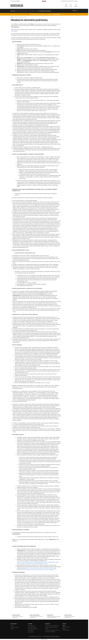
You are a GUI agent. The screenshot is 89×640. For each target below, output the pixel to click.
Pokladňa (75, 6)
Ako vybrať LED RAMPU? (15, 1)
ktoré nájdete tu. (14, 30)
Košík (71, 6)
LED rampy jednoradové (33, 628)
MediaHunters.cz (38, 635)
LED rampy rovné (31, 625)
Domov (12, 16)
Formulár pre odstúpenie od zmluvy (52, 629)
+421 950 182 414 (56, 13)
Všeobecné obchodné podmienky (52, 625)
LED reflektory (31, 629)
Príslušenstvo (30, 631)
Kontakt (66, 6)
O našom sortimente (15, 626)
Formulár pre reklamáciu (50, 631)
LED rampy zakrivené (32, 626)
